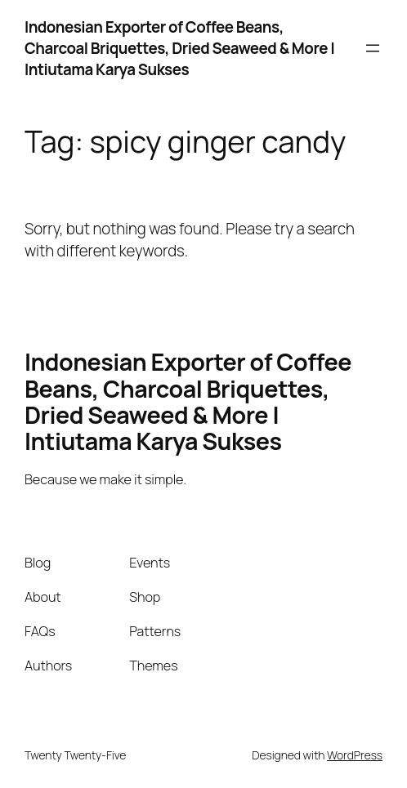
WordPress (354, 755)
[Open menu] (372, 48)
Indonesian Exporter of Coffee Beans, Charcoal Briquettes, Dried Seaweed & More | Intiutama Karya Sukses (179, 48)
